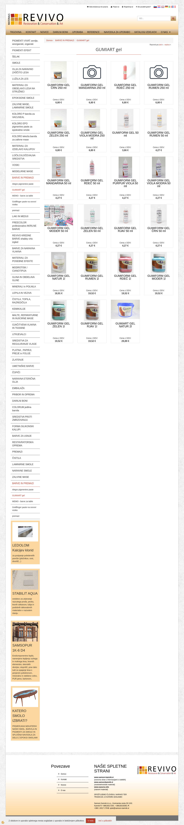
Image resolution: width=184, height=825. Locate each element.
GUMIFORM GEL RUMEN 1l (92, 277)
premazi (15, 210)
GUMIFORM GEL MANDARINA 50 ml (58, 182)
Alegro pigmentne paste (22, 184)
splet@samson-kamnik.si (119, 808)
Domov (49, 40)
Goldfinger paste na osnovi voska (24, 203)
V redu (91, 821)
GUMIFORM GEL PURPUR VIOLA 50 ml (125, 183)
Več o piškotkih (105, 821)
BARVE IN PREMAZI (64, 40)
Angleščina (162, 7)
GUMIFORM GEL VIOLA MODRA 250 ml (92, 135)
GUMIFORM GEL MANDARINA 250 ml (92, 86)
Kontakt (31, 32)
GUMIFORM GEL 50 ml (125, 134)
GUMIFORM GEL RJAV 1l (92, 325)
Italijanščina (170, 7)
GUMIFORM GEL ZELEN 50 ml (92, 229)
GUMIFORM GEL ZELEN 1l (58, 325)
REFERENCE (93, 32)
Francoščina (174, 7)
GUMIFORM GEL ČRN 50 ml (158, 229)
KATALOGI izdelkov (145, 32)
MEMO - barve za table (22, 196)
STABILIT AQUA (25, 593)
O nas (164, 32)
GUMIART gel (18, 190)
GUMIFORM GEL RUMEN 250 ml (158, 86)
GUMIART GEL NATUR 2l (125, 325)
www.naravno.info (101, 787)
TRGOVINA (15, 32)
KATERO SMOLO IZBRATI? (19, 716)
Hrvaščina (159, 7)
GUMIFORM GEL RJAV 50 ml (125, 229)
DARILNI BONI (60, 32)
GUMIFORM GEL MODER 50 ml (58, 229)
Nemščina (166, 7)
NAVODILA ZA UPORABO (117, 32)
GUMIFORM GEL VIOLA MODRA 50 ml (159, 183)
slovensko (155, 7)
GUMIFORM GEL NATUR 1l (58, 277)
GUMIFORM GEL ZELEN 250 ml (58, 134)
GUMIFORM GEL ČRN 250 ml (58, 86)
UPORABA (77, 32)
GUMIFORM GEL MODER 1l (158, 277)
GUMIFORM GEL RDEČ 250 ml (125, 86)
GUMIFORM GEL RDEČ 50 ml (92, 182)
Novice (44, 32)
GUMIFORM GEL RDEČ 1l (125, 277)
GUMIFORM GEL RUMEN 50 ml (158, 134)
